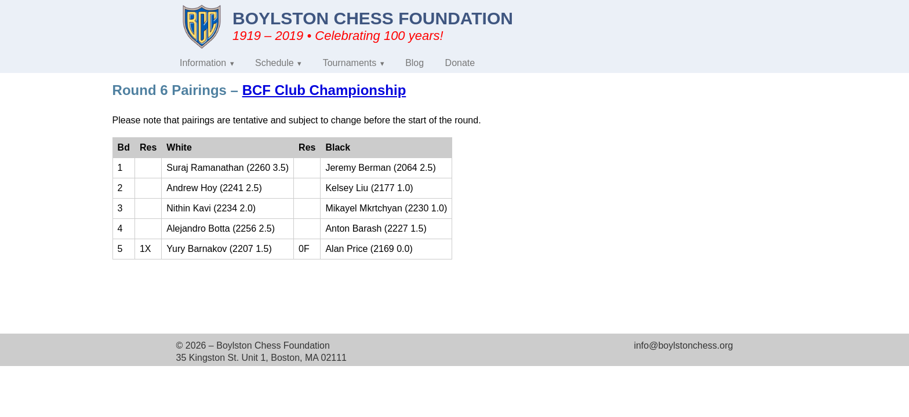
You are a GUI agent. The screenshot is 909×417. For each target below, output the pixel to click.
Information (203, 63)
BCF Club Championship (324, 90)
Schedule (274, 63)
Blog (414, 63)
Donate (460, 63)
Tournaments (350, 63)
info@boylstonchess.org (683, 345)
